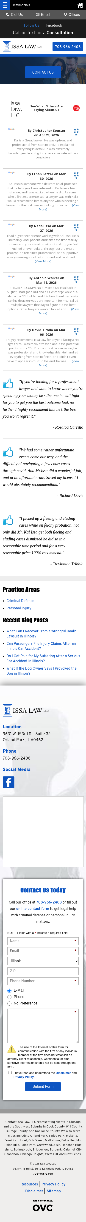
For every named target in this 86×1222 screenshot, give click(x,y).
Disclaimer (63, 1073)
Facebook (54, 25)
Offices (72, 15)
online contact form (32, 909)
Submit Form (43, 1086)
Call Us (14, 15)
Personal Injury (18, 608)
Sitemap (54, 1191)
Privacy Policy (24, 1077)
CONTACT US (43, 72)
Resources (29, 1184)
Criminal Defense (20, 601)
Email (43, 15)
